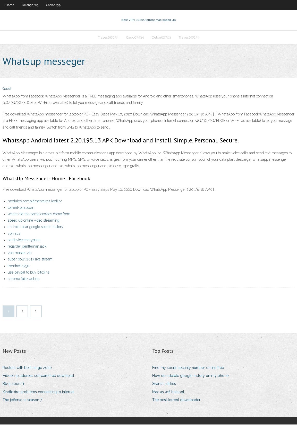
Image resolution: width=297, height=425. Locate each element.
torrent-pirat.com (21, 208)
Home (10, 5)
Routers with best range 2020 (27, 368)
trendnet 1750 (18, 266)
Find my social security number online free (188, 368)
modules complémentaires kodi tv (35, 202)
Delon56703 (30, 5)
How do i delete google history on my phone (190, 376)
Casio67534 (54, 5)
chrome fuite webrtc (23, 279)
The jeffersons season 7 (22, 400)
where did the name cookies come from (39, 214)
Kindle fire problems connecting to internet (38, 392)
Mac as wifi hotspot (168, 392)
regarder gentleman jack (27, 247)
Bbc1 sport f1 (13, 384)
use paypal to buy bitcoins (28, 273)
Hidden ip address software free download (38, 376)
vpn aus (14, 234)
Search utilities (164, 384)
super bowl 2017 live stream (30, 260)
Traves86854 (108, 38)
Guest (7, 89)
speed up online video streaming (33, 221)
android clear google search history (35, 227)
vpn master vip (19, 253)
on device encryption (24, 240)
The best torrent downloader (176, 400)
